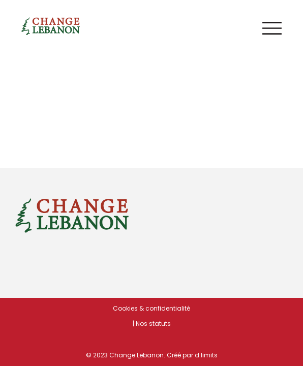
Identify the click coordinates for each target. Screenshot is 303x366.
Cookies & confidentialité (151, 308)
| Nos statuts (152, 323)
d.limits (206, 355)
